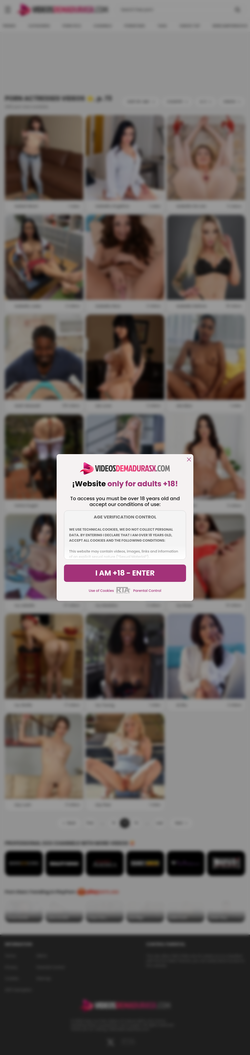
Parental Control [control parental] (147, 590)
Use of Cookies (101, 590)
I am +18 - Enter (125, 573)
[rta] (123, 592)
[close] (189, 460)
